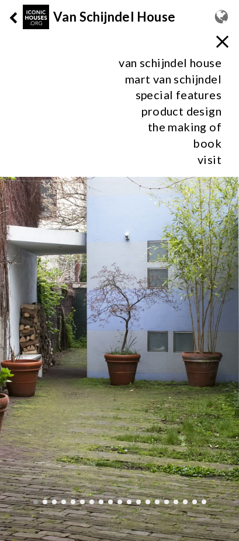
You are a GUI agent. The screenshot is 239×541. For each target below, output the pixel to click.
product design (181, 111)
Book (207, 143)
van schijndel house (170, 62)
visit (209, 159)
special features (178, 95)
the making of (184, 127)
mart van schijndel (173, 79)
